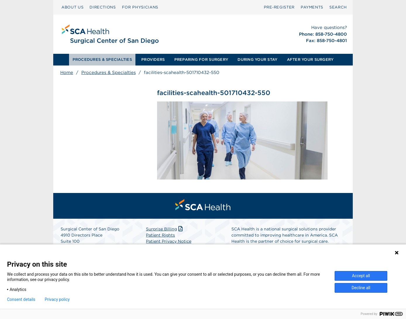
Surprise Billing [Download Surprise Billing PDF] (165, 229)
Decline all (361, 287)
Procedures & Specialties (108, 72)
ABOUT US (72, 7)
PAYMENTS (312, 7)
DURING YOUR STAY (257, 59)
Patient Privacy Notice (168, 241)
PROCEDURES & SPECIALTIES (102, 59)
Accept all (361, 275)
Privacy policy (57, 299)
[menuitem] (72, 7)
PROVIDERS (153, 59)
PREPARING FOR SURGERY (201, 59)
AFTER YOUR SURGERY (310, 59)
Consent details (21, 299)
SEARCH (338, 7)
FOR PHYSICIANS (140, 7)
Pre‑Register (279, 7)
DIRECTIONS (103, 7)
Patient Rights (160, 235)
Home (66, 72)
